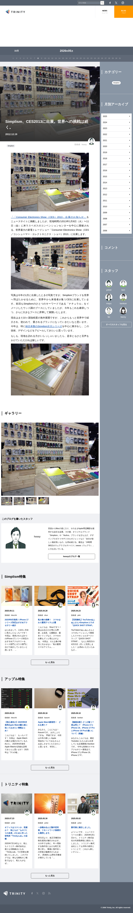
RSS (129, 3)
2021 (105, 140)
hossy (84, 144)
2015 (105, 177)
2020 (105, 146)
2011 (105, 201)
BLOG (123, 12)
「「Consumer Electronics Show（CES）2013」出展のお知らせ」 (49, 217)
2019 (105, 152)
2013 (105, 189)
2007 (105, 225)
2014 (105, 183)
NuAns (66, 535)
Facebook (110, 3)
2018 (105, 158)
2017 (105, 165)
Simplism (11, 146)
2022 (105, 134)
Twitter (116, 3)
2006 (105, 231)
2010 (105, 207)
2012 (105, 195)
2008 (105, 219)
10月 (16, 51)
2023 (105, 128)
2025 (105, 116)
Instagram (123, 3)
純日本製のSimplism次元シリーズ (43, 326)
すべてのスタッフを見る (116, 325)
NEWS (104, 12)
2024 (105, 122)
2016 (105, 170)
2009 (105, 213)
